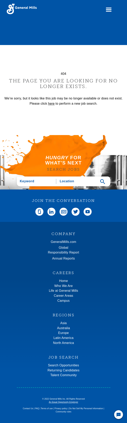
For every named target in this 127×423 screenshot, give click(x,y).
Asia (63, 323)
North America (63, 343)
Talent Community (63, 375)
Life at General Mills (63, 290)
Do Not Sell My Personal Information (86, 408)
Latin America (63, 338)
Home (63, 281)
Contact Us (28, 408)
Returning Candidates (64, 370)
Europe (63, 333)
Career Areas (63, 295)
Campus (63, 300)
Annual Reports (63, 258)
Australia (63, 328)
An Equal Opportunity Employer (63, 402)
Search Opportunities (63, 365)
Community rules (63, 412)
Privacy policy (60, 408)
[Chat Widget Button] (118, 414)
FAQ (37, 408)
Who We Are (63, 286)
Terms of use (47, 408)
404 (63, 73)
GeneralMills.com (63, 242)
